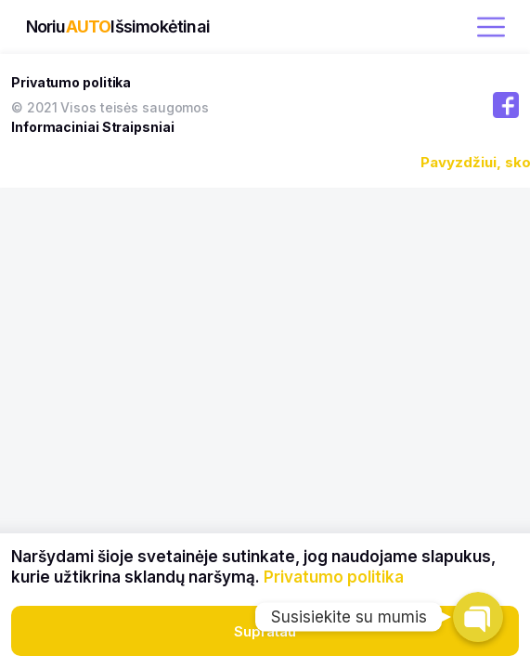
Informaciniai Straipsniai (93, 127)
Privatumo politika (71, 82)
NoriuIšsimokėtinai (118, 26)
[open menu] (491, 27)
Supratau (265, 631)
